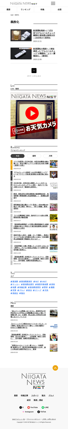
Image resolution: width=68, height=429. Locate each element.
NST (37, 282)
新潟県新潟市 (26, 282)
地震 (14, 287)
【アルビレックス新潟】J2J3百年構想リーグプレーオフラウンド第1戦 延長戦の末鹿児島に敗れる (31, 174)
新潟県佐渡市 (28, 284)
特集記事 (23, 287)
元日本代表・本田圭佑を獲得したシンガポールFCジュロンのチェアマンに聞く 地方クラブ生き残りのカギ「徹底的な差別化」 (30, 185)
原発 (53, 284)
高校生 (15, 293)
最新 (8, 9)
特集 (42, 9)
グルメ (22, 290)
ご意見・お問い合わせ (49, 419)
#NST (44, 282)
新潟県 (15, 282)
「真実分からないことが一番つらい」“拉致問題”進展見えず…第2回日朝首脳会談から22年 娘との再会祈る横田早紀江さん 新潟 (28, 347)
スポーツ (35, 396)
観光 (23, 293)
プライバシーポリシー (33, 419)
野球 (46, 287)
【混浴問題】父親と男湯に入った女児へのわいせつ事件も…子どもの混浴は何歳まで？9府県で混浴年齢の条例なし (31, 248)
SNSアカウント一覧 (18, 419)
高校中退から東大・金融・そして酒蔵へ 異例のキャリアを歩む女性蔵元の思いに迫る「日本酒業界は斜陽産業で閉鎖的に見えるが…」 (31, 237)
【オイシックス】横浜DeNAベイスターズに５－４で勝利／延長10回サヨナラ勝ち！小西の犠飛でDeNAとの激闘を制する (29, 325)
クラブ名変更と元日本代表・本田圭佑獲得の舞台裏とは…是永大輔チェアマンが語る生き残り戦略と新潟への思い (31, 163)
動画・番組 (38, 400)
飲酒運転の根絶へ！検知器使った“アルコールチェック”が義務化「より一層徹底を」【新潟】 (44, 52)
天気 (46, 290)
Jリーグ (38, 290)
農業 (52, 287)
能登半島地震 (42, 284)
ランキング (25, 9)
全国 (59, 9)
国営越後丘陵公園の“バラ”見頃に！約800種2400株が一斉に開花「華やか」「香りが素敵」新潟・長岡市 (31, 206)
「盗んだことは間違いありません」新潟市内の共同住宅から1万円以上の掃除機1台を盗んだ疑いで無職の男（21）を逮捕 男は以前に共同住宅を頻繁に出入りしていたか (28, 314)
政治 (30, 290)
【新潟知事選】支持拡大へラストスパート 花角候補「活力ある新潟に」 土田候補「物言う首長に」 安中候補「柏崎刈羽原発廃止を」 (31, 258)
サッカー (16, 284)
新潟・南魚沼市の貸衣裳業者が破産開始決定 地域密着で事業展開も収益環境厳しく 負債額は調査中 (31, 196)
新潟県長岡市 (35, 287)
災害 (14, 290)
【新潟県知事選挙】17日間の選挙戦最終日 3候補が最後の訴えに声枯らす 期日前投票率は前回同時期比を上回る (31, 226)
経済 (29, 400)
